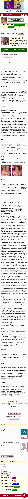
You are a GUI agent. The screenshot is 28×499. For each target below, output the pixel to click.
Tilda (12, 38)
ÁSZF (4, 495)
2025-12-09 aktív (10, 484)
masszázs (18, 73)
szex (25, 237)
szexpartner (12, 391)
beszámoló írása (6, 57)
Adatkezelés (10, 495)
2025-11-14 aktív (9, 490)
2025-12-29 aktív (8, 481)
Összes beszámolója (5, 473)
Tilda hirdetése (15, 46)
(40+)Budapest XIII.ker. (19, 6)
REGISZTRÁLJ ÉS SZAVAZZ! (14, 413)
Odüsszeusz (9, 30)
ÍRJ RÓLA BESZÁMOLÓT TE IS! (14, 401)
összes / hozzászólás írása (7, 456)
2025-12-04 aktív (10, 487)
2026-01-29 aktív (8, 478)
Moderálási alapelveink (20, 495)
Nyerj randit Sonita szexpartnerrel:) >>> (16, 20)
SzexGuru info (21, 33)
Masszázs (3, 187)
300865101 (18, 38)
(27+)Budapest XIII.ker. (9, 6)
